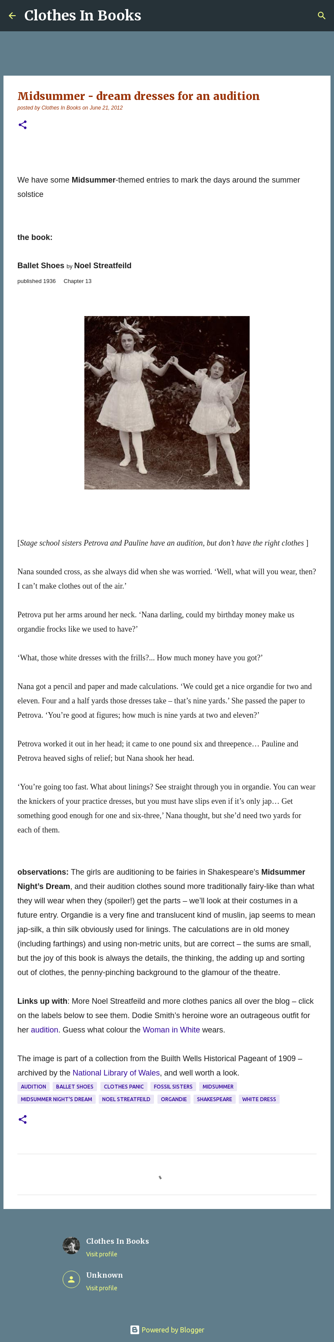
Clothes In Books (82, 15)
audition (33, 1086)
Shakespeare (214, 1099)
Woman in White (171, 1030)
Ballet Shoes (75, 1086)
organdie (174, 1099)
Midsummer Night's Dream (56, 1099)
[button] (22, 125)
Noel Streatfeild (126, 1099)
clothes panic (124, 1086)
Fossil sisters (173, 1086)
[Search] (322, 15)
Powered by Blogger (167, 1330)
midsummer (218, 1086)
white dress (259, 1099)
